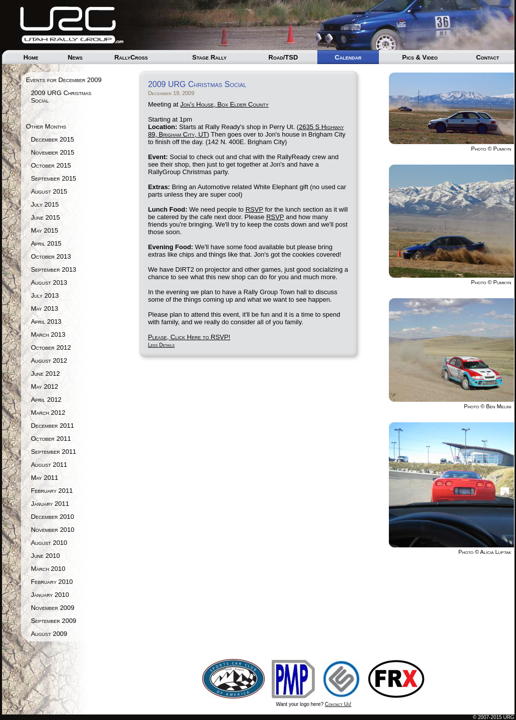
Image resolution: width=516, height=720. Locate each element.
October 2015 (51, 165)
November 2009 (53, 607)
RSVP (254, 209)
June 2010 (45, 555)
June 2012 (45, 373)
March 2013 (48, 334)
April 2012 (46, 399)
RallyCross (131, 57)
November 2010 (53, 529)
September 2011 (54, 451)
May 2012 (45, 386)
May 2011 (45, 477)
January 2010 (50, 594)
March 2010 (48, 568)
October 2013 (51, 256)
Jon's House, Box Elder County (224, 104)
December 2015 (52, 139)
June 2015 (45, 217)
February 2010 (52, 581)
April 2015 (46, 243)
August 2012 (49, 360)
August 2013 (49, 282)
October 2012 (51, 347)
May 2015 (45, 230)
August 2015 (49, 191)
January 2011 (50, 503)
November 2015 (53, 152)
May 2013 (45, 308)
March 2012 (48, 412)
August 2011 (49, 464)
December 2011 (52, 425)
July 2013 (45, 295)
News (75, 57)
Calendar (348, 57)
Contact (487, 57)
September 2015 (54, 178)
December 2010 (52, 516)
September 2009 (54, 620)
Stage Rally (209, 57)
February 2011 (52, 490)
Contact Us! (338, 704)
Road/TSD (283, 57)
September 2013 (54, 269)
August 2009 (49, 633)
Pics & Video (419, 57)
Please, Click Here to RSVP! (189, 337)
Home (31, 57)
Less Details (161, 345)
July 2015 (45, 204)
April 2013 (46, 321)
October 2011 (51, 438)
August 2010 (49, 542)
